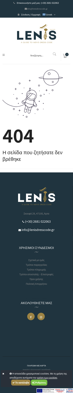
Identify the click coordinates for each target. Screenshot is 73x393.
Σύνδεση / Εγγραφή (29, 14)
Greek (47, 14)
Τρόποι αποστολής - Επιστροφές (36, 274)
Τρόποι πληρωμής (36, 269)
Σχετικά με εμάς (36, 260)
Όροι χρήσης (36, 279)
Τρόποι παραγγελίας (36, 264)
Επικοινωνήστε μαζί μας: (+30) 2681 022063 (36, 2)
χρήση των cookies (47, 377)
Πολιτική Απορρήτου (36, 283)
